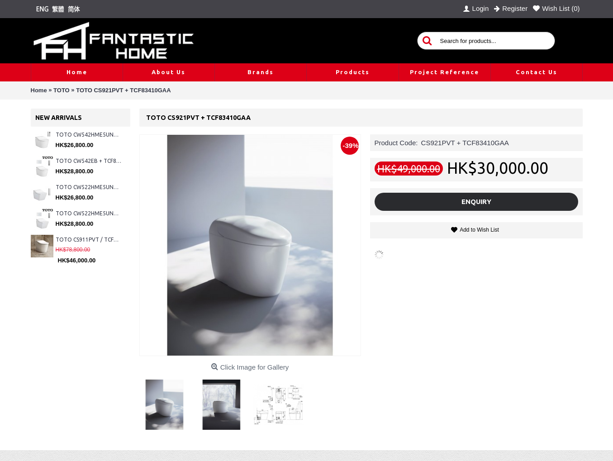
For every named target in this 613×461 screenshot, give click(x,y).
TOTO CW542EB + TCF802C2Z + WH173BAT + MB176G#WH (88, 161)
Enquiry (476, 201)
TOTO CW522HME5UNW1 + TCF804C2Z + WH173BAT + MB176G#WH (88, 213)
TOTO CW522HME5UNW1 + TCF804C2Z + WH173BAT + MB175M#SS (88, 187)
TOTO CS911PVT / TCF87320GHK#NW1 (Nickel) (88, 239)
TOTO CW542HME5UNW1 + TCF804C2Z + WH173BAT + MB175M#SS (88, 135)
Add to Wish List (479, 230)
